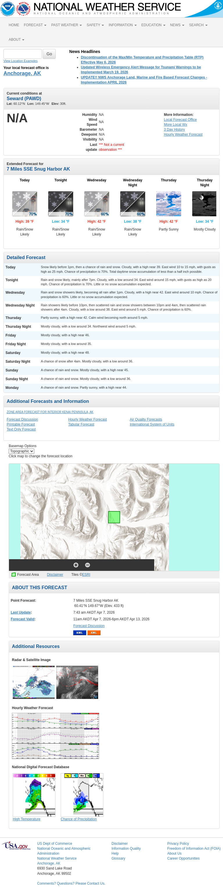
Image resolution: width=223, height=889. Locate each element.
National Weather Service (57, 858)
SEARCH (198, 25)
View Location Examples (20, 61)
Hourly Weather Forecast (87, 419)
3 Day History (174, 129)
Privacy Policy (178, 844)
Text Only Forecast (21, 429)
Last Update (21, 612)
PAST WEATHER (66, 25)
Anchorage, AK (22, 73)
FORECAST (35, 25)
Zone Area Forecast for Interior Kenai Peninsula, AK (50, 412)
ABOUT (16, 40)
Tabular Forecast (81, 424)
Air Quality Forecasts (146, 419)
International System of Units (152, 424)
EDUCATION (153, 25)
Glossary (118, 858)
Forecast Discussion (22, 419)
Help (115, 853)
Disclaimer (55, 575)
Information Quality (126, 849)
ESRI (86, 575)
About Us (174, 853)
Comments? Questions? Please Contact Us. (71, 883)
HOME (14, 25)
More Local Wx (175, 125)
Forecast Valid (22, 619)
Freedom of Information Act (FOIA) (194, 849)
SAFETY (95, 25)
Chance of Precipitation (79, 819)
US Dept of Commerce (54, 844)
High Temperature (26, 819)
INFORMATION (122, 25)
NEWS (177, 25)
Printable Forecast (21, 424)
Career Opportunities (183, 858)
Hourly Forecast (183, 134)
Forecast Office (180, 120)
